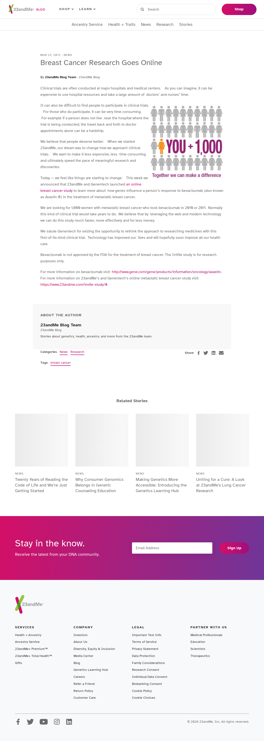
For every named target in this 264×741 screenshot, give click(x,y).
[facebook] (199, 353)
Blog (77, 663)
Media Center (83, 656)
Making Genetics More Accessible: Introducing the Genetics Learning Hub (161, 485)
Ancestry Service (87, 24)
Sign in (158, 9)
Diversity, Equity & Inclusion (94, 649)
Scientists (197, 649)
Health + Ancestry (28, 635)
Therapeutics (200, 656)
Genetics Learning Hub (91, 670)
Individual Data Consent (149, 677)
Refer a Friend (84, 684)
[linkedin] (213, 353)
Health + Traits (121, 24)
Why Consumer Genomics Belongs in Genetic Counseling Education (99, 485)
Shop (66, 9)
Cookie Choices (143, 698)
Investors (81, 635)
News (146, 24)
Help (211, 9)
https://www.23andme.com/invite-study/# (73, 284)
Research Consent (145, 670)
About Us (80, 642)
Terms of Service (144, 642)
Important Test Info (146, 635)
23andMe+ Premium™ (31, 649)
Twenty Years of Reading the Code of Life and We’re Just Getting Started (41, 485)
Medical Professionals (206, 635)
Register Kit (186, 9)
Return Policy (83, 691)
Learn (87, 9)
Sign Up (234, 548)
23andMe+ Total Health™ (33, 656)
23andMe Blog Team (60, 77)
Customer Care (85, 698)
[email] (221, 353)
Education (197, 642)
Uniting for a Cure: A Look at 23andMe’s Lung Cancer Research (221, 485)
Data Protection (143, 656)
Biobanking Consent (147, 684)
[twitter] (205, 353)
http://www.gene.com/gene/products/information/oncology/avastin (166, 272)
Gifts (18, 663)
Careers (79, 677)
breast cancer (60, 363)
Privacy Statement (145, 649)
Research (165, 24)
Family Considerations (148, 663)
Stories (185, 24)
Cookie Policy (142, 691)
